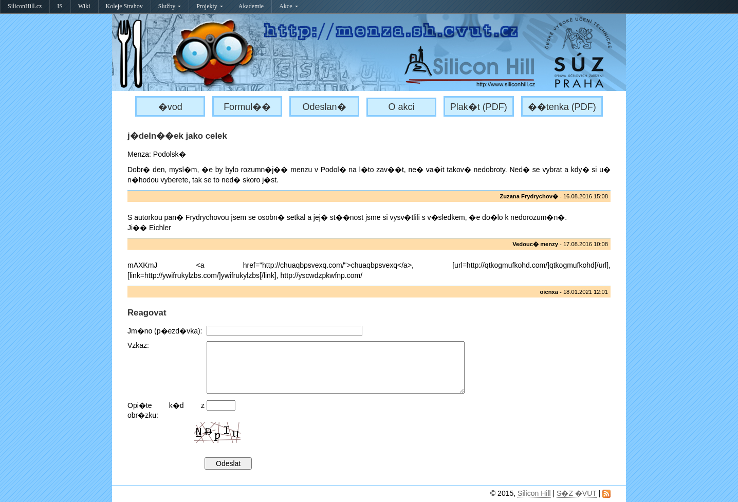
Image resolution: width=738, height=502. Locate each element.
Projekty (209, 6)
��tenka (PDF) (562, 107)
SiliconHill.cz (25, 6)
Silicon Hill (534, 493)
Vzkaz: (138, 345)
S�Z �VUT (577, 493)
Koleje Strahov (124, 6)
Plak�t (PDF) (478, 107)
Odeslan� (324, 107)
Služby (169, 6)
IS (60, 6)
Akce (288, 6)
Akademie (251, 6)
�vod (170, 107)
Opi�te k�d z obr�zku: (166, 410)
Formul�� (247, 107)
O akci (401, 107)
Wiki (84, 6)
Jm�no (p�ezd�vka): (164, 331)
